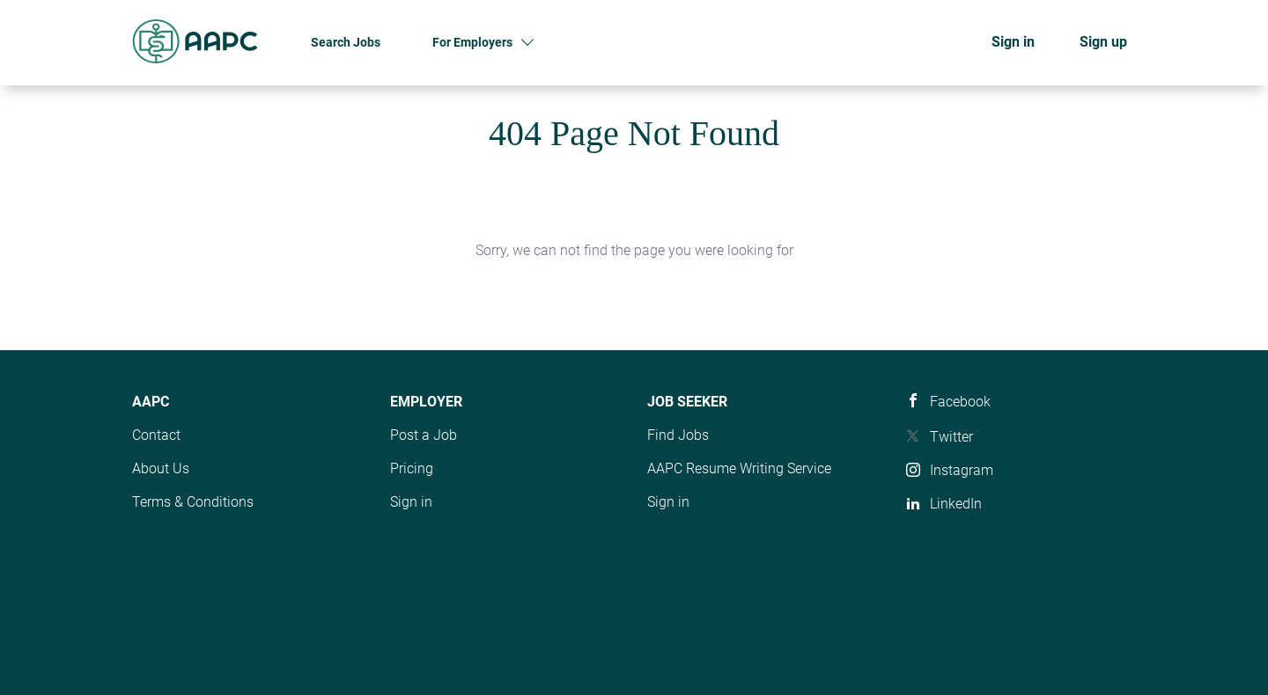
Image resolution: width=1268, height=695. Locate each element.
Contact (156, 435)
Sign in (1013, 41)
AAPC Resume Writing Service (739, 468)
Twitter (951, 436)
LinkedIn (956, 503)
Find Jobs (678, 435)
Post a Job (423, 435)
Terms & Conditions (193, 502)
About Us (160, 468)
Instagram (961, 470)
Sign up (1103, 41)
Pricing (411, 468)
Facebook (960, 401)
